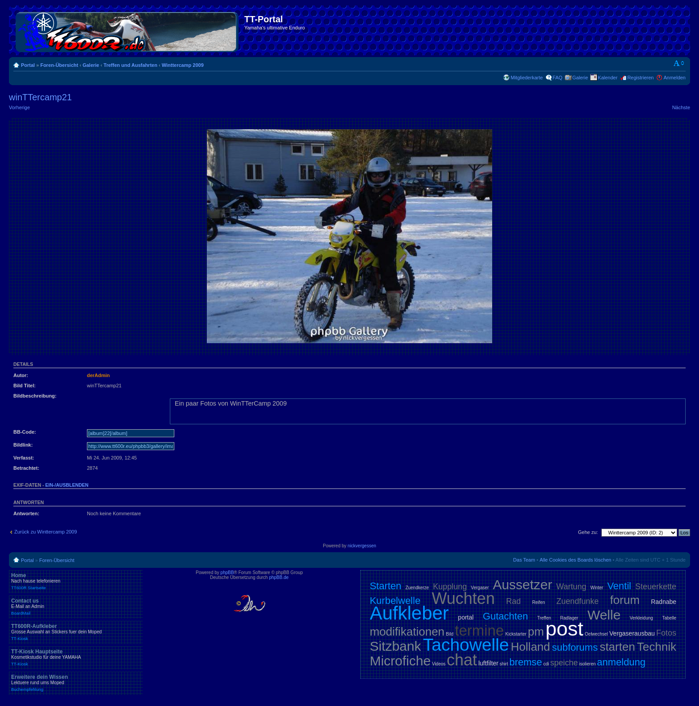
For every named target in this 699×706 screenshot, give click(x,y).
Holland (530, 646)
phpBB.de (278, 577)
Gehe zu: (588, 532)
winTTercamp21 (40, 97)
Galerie (90, 65)
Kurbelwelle (395, 600)
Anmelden (674, 77)
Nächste (681, 107)
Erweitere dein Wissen (75, 683)
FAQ (558, 77)
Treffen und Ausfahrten (130, 65)
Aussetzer (522, 584)
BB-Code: (24, 432)
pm (536, 631)
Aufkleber (409, 613)
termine (479, 630)
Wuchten (463, 598)
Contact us (75, 607)
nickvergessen (362, 545)
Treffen (544, 618)
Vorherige (19, 107)
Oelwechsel (596, 634)
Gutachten (505, 616)
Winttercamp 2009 (183, 65)
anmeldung (621, 662)
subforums (575, 647)
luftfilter (488, 663)
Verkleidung (641, 618)
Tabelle (669, 618)
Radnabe (663, 601)
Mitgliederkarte (526, 77)
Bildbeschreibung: (35, 395)
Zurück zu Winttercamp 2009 (45, 531)
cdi (546, 663)
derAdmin (98, 375)
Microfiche (400, 660)
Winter (596, 587)
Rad (513, 601)
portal (465, 617)
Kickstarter (516, 634)
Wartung (571, 586)
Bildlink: (23, 444)
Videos (438, 663)
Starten (385, 585)
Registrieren (640, 77)
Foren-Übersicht (59, 65)
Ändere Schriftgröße (679, 63)
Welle (604, 614)
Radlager (569, 618)
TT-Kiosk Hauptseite (75, 657)
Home (75, 581)
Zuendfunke (577, 601)
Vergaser (480, 587)
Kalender (607, 77)
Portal (28, 65)
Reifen (538, 602)
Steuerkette (655, 586)
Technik (656, 646)
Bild (449, 634)
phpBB (227, 572)
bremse (526, 662)
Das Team (524, 559)
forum (624, 600)
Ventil (619, 585)
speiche (564, 662)
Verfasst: (23, 457)
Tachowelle (466, 644)
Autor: (20, 375)
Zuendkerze (417, 587)
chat (462, 660)
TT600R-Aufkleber (75, 632)
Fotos (666, 632)
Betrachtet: (26, 468)
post (564, 628)
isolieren (587, 663)
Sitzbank (395, 646)
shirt (504, 663)
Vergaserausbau (632, 633)
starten (617, 646)
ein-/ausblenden (67, 485)
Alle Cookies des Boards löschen (575, 559)
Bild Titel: (24, 385)
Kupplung (450, 586)
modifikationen (407, 631)
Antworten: (26, 513)
